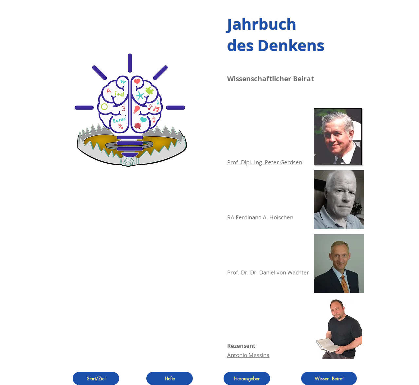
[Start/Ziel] (96, 378)
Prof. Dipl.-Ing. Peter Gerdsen (264, 162)
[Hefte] (169, 378)
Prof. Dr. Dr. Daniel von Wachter (268, 272)
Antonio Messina (248, 355)
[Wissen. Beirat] (329, 378)
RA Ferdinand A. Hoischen (260, 217)
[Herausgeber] (247, 378)
